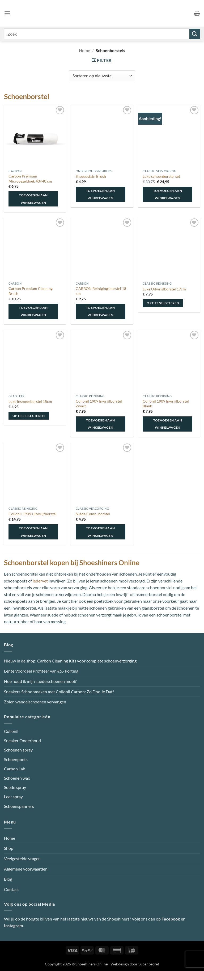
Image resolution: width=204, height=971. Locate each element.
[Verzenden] (194, 34)
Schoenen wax (17, 777)
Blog (8, 878)
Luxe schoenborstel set (161, 176)
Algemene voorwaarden (26, 868)
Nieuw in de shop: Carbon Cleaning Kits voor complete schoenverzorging (70, 660)
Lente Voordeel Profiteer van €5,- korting (41, 670)
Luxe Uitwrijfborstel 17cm (164, 289)
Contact (11, 889)
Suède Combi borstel (93, 514)
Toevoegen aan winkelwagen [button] (33, 198)
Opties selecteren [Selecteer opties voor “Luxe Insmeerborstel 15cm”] (28, 415)
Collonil (11, 731)
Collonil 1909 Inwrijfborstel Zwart (99, 403)
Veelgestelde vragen (22, 858)
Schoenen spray (18, 749)
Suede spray (15, 787)
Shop (8, 848)
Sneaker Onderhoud (22, 740)
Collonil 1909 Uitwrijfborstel (32, 514)
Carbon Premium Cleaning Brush (30, 291)
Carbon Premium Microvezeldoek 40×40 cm (30, 178)
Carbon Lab (14, 768)
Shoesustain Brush (91, 176)
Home (84, 50)
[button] (7, 13)
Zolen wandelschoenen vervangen (35, 701)
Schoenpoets (16, 759)
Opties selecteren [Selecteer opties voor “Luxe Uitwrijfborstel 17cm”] (163, 303)
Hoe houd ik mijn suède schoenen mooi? (40, 681)
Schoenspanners (19, 806)
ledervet (40, 580)
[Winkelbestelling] (102, 75)
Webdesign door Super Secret (134, 964)
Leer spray (13, 796)
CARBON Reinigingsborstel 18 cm (101, 291)
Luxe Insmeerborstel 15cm (30, 401)
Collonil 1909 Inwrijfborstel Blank (166, 403)
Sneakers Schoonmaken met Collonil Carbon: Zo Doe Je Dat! (59, 691)
